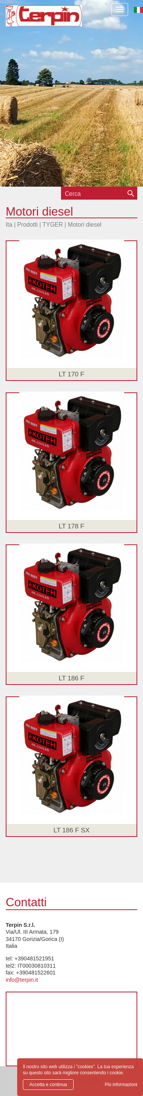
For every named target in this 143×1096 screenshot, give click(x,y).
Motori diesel (84, 224)
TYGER (52, 224)
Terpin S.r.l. (44, 21)
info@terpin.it (22, 980)
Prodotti (27, 224)
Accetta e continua (48, 1084)
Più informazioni (121, 1084)
